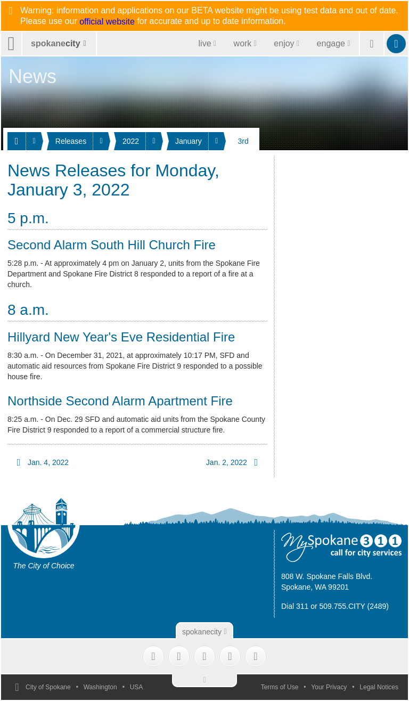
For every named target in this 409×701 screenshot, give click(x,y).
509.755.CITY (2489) (354, 606)
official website (107, 22)
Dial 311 (294, 606)
